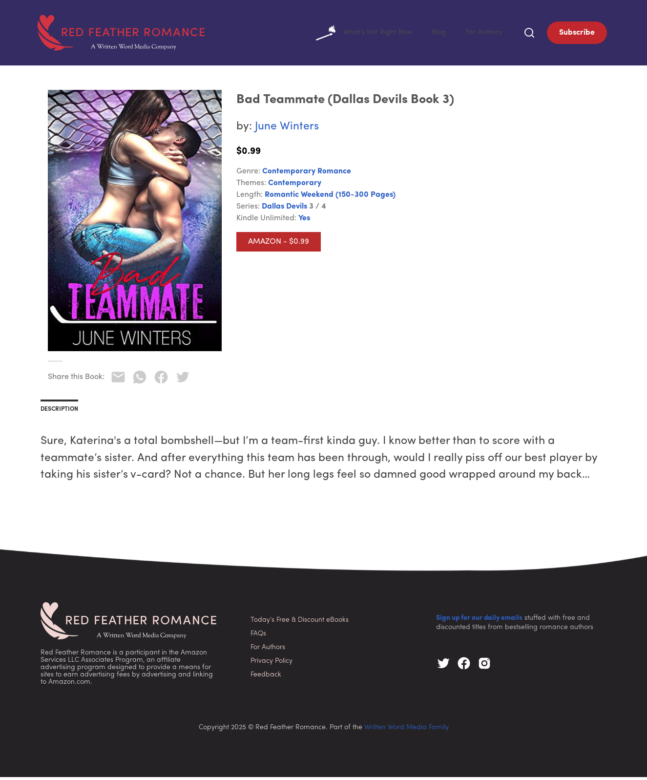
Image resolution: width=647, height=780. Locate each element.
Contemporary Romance (306, 174)
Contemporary (294, 186)
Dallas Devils (284, 209)
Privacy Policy (271, 664)
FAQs (258, 636)
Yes (304, 221)
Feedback (265, 677)
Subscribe (577, 34)
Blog (435, 34)
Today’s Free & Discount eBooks (299, 623)
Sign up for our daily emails (479, 621)
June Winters (287, 129)
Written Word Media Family (406, 730)
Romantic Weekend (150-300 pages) (330, 198)
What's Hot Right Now (355, 34)
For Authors (482, 34)
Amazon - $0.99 (278, 245)
